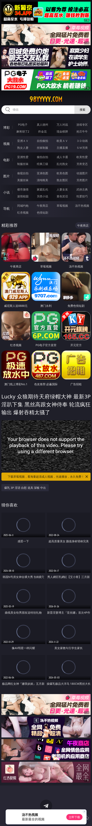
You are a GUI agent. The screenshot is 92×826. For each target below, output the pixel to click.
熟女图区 (62, 180)
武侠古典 (82, 189)
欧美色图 (62, 173)
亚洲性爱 (23, 157)
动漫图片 (82, 173)
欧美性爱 (82, 157)
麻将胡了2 (22, 131)
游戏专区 (82, 124)
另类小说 (42, 196)
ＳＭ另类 (82, 148)
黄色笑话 (62, 196)
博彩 (6, 127)
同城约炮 (23, 206)
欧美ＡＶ (62, 141)
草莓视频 (62, 206)
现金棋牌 (62, 131)
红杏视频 (23, 212)
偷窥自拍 (23, 173)
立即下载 (74, 817)
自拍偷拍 (42, 141)
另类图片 (82, 180)
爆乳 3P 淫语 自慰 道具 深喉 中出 (25, 488)
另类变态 (82, 164)
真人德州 (42, 124)
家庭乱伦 (42, 189)
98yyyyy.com (46, 99)
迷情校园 (23, 196)
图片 (6, 176)
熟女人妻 (23, 148)
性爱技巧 (82, 196)
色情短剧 (42, 212)
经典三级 (42, 164)
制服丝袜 (23, 164)
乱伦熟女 (62, 164)
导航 (6, 208)
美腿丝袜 (23, 180)
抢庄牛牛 (82, 131)
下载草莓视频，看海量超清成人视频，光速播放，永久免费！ (48, 476)
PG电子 (22, 124)
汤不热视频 (82, 206)
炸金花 (42, 131)
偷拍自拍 (42, 157)
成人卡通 (62, 157)
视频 (6, 143)
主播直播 (62, 148)
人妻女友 (62, 189)
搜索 (82, 109)
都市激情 (23, 189)
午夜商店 (42, 206)
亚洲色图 (42, 173)
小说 (6, 192)
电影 (6, 160)
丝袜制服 (42, 148)
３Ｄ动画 (82, 141)
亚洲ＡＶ (23, 141)
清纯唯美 (42, 180)
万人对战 (62, 124)
